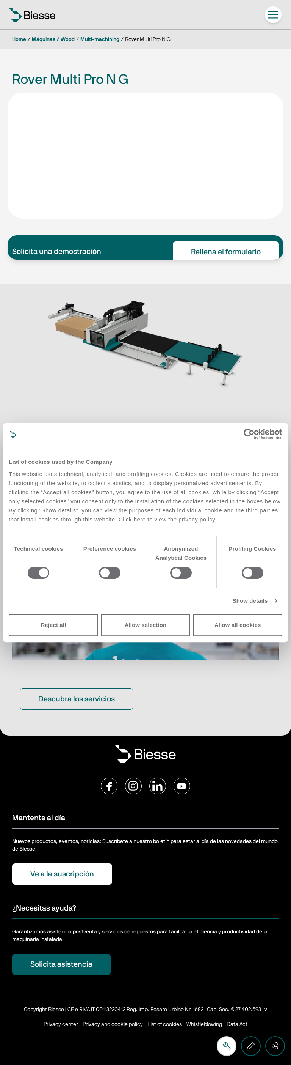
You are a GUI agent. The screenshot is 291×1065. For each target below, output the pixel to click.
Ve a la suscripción (62, 874)
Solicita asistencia (61, 964)
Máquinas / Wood (53, 39)
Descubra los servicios (76, 699)
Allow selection (146, 625)
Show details (250, 600)
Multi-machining (99, 39)
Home (19, 39)
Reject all (53, 625)
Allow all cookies (237, 625)
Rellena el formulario (226, 252)
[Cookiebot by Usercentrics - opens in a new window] (249, 434)
